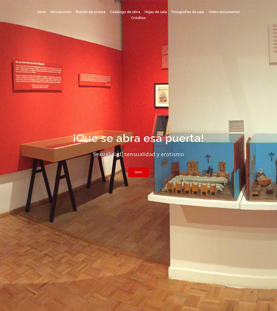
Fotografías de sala (187, 12)
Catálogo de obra (125, 12)
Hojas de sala (156, 12)
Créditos (138, 18)
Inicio (138, 172)
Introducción (60, 12)
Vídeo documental (224, 12)
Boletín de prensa (91, 12)
